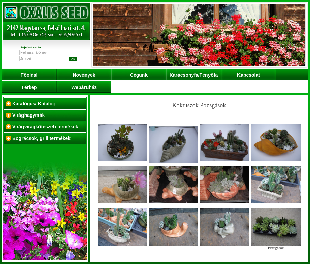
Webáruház (83, 87)
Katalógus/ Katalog (34, 103)
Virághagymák (28, 115)
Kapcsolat (248, 75)
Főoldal (29, 75)
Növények (84, 75)
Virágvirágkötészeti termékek (45, 126)
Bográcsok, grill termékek (41, 138)
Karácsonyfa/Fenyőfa (194, 75)
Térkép (29, 87)
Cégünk (139, 75)
